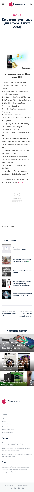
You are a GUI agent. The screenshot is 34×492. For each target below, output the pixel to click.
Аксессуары (5, 340)
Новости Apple (6, 358)
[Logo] (17, 4)
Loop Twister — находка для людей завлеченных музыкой (25, 315)
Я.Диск (20, 182)
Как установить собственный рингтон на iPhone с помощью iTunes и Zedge (22, 283)
